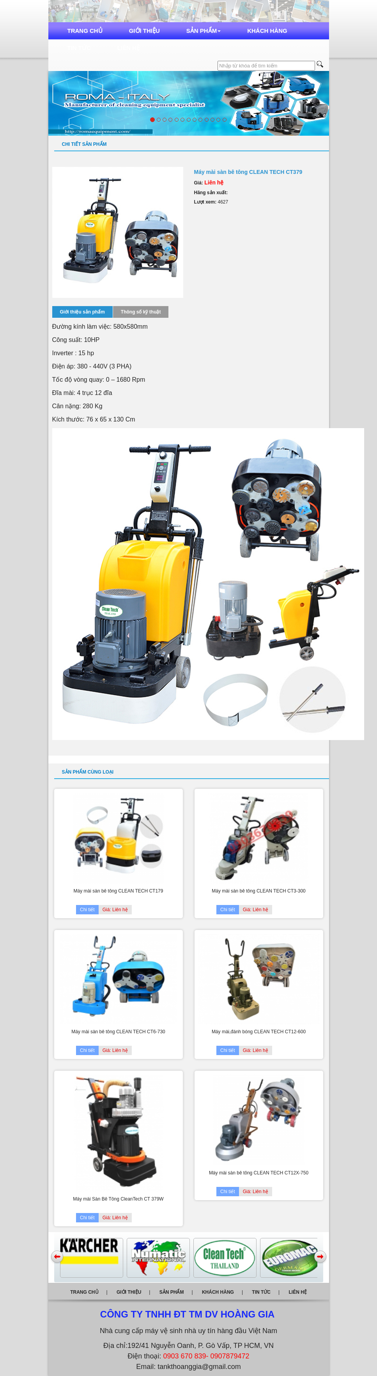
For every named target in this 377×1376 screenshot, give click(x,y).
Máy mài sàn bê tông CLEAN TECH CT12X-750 (258, 1173)
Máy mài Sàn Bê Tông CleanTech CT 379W (118, 1199)
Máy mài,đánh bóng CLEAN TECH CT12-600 (259, 1031)
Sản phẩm (203, 30)
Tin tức (79, 47)
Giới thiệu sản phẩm (82, 312)
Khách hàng (267, 30)
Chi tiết (87, 909)
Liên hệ (128, 47)
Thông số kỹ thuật (141, 312)
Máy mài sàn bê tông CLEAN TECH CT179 (118, 891)
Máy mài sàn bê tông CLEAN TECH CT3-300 (259, 891)
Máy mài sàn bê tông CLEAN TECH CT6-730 (118, 1031)
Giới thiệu (144, 30)
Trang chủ (85, 30)
